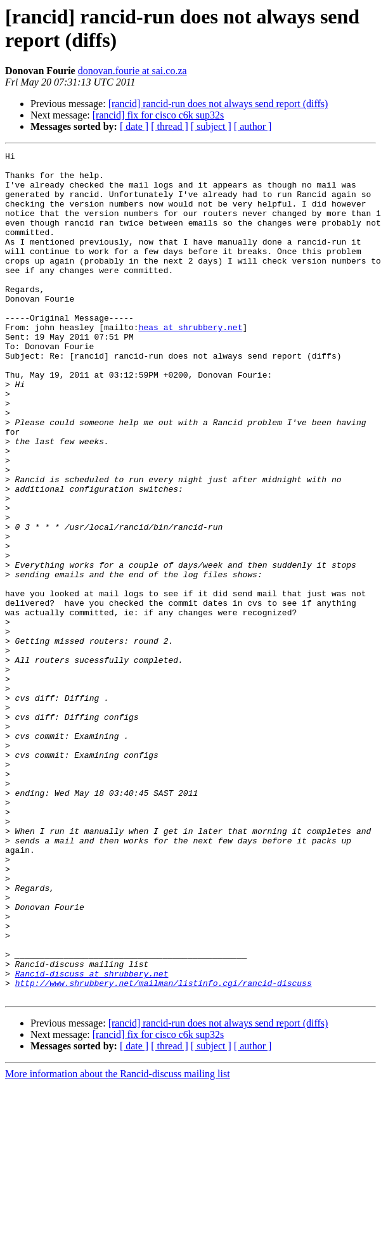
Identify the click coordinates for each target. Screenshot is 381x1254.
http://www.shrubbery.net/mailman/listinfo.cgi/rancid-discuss (163, 1150)
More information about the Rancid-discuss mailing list (117, 1243)
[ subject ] (211, 126)
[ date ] (134, 126)
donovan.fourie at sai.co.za (132, 70)
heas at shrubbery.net (191, 363)
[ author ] (253, 126)
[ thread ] (169, 126)
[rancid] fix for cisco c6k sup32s (158, 115)
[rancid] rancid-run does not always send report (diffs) (218, 103)
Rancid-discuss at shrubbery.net (92, 1138)
